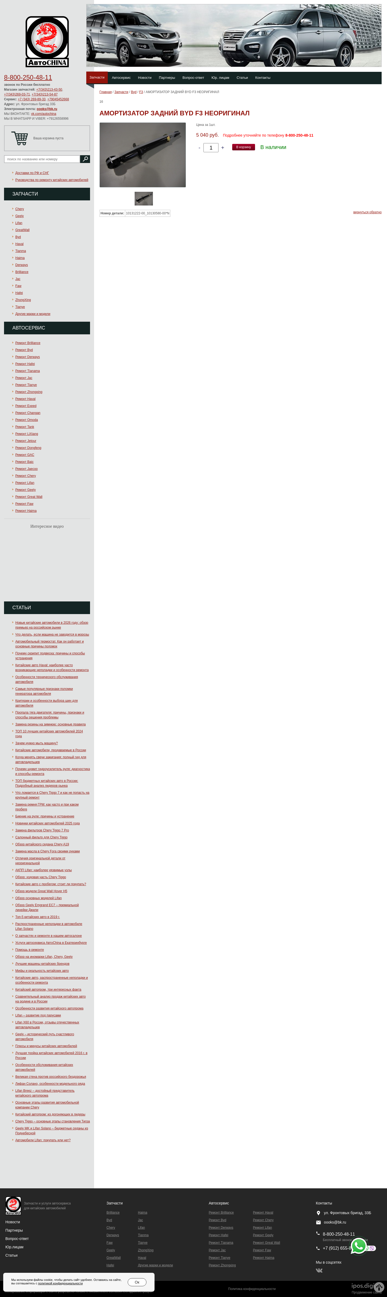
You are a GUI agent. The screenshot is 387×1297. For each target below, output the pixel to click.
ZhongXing (23, 300)
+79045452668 (58, 99)
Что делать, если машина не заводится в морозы (52, 634)
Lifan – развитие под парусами (38, 1015)
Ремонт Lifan (24, 483)
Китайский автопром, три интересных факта (48, 989)
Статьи (242, 78)
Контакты (262, 78)
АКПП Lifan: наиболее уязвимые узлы (43, 870)
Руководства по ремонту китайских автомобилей (51, 180)
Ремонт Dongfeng (28, 448)
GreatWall (22, 230)
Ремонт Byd (24, 350)
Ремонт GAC (24, 455)
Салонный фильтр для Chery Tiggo (41, 837)
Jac (17, 279)
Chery (19, 209)
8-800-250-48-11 (28, 77)
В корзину (243, 147)
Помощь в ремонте (29, 950)
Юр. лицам (220, 78)
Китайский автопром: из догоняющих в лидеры (50, 1114)
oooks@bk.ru (47, 109)
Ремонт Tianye (26, 385)
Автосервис (121, 78)
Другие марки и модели (32, 314)
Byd (18, 237)
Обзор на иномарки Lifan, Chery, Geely (44, 957)
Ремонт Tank (24, 427)
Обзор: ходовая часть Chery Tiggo (40, 877)
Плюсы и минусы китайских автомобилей (46, 1046)
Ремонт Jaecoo (26, 469)
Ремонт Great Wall (28, 497)
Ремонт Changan (27, 413)
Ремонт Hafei (25, 364)
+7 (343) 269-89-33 (31, 99)
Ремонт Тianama (27, 371)
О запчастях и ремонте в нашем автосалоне (48, 936)
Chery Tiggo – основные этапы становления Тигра (52, 1121)
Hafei (19, 293)
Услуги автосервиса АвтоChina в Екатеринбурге (51, 943)
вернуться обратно (367, 212)
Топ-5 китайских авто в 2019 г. (37, 917)
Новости (145, 78)
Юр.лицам (14, 1247)
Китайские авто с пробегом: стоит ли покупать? (50, 884)
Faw (18, 286)
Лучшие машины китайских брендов (42, 964)
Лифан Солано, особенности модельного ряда (50, 1084)
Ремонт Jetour (25, 441)
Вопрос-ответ (193, 78)
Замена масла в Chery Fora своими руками (47, 851)
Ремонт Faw (24, 504)
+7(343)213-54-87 (45, 94)
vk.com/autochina (43, 114)
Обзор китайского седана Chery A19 (42, 844)
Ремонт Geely (25, 490)
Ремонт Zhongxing (28, 392)
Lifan (18, 223)
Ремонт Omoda (26, 420)
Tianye (20, 307)
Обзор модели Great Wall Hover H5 (41, 891)
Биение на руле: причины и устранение (44, 816)
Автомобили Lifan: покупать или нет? (43, 1140)
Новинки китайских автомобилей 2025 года (47, 823)
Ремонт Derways (27, 357)
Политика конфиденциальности (252, 1289)
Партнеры (167, 78)
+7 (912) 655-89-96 (341, 1248)
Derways (21, 265)
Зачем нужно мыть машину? (36, 743)
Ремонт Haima (26, 511)
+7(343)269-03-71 (17, 94)
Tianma (20, 251)
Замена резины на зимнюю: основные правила (50, 724)
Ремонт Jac (23, 378)
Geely (19, 216)
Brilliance (21, 272)
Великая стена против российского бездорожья (50, 1077)
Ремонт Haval (25, 399)
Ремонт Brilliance (27, 343)
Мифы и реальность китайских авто (42, 971)
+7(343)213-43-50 (49, 89)
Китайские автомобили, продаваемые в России (50, 750)
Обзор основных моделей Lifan (38, 898)
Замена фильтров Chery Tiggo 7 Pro (42, 830)
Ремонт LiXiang (26, 434)
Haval (19, 244)
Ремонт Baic (24, 462)
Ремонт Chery (25, 476)
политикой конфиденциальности (60, 1283)
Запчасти (97, 77)
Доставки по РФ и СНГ (32, 173)
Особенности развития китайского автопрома (49, 1008)
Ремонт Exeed (26, 406)
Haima (20, 258)
